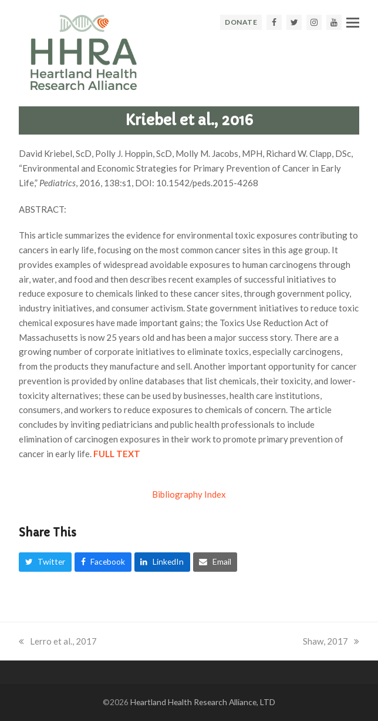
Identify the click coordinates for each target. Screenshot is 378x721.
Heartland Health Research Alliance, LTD (202, 702)
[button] (352, 22)
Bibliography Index (189, 494)
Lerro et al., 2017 (58, 641)
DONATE (241, 22)
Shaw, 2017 (331, 641)
